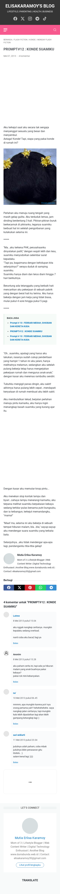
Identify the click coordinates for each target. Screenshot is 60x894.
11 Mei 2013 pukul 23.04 (25, 740)
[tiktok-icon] (44, 18)
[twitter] (19, 587)
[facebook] (9, 587)
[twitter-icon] (22, 18)
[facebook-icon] (15, 18)
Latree (16, 616)
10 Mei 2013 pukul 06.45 (25, 698)
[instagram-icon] (30, 18)
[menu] (7, 30)
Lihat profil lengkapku (30, 865)
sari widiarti (19, 735)
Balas (15, 643)
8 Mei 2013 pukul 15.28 (24, 659)
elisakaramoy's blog (30, 6)
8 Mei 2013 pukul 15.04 (24, 620)
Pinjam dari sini (48, 203)
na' (14, 693)
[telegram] (51, 587)
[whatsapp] (40, 587)
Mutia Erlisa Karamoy (30, 838)
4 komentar (24, 56)
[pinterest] (30, 587)
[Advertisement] (30, 92)
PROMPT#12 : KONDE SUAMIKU (26, 331)
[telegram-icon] (37, 18)
